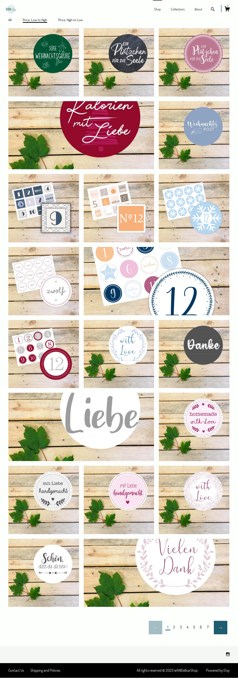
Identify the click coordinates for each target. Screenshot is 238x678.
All (10, 20)
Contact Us (16, 670)
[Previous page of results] (155, 627)
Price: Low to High (35, 20)
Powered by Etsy (218, 670)
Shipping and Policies (45, 670)
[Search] (213, 9)
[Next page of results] (220, 627)
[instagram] (228, 654)
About (198, 9)
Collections (178, 9)
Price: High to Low (70, 20)
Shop (157, 9)
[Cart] (227, 9)
